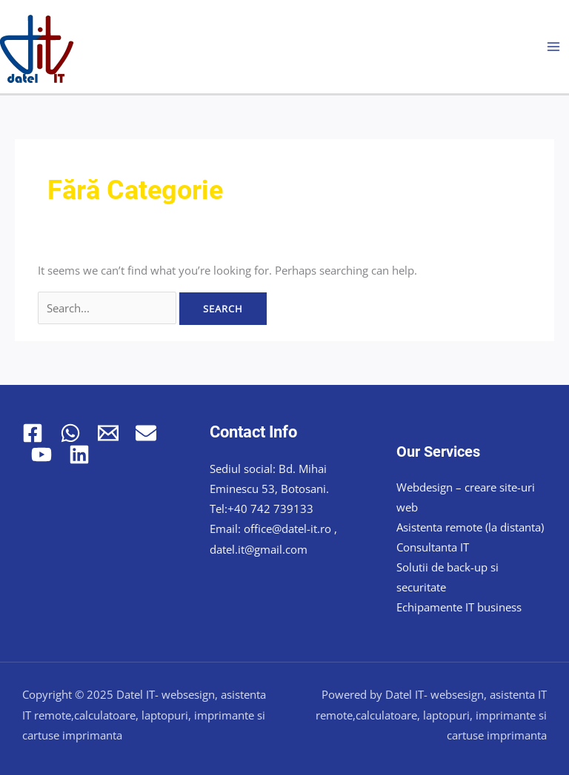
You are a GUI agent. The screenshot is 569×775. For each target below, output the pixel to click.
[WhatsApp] (70, 433)
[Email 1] (108, 433)
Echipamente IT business (459, 607)
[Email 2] (146, 433)
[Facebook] (32, 433)
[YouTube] (41, 454)
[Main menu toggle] (553, 46)
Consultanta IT (432, 547)
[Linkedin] (79, 454)
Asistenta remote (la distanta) (470, 527)
